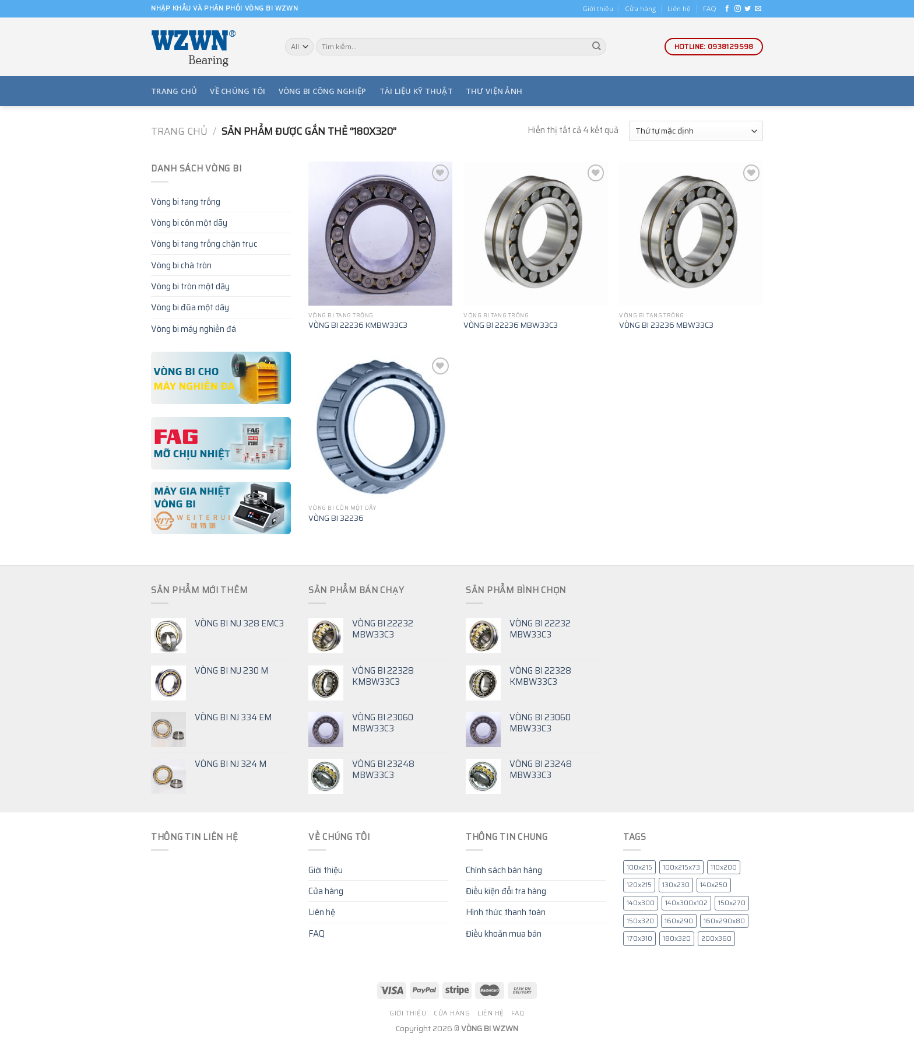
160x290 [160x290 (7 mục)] (679, 921)
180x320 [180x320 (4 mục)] (677, 938)
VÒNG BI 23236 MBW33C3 (666, 325)
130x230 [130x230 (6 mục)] (676, 885)
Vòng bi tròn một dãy (190, 286)
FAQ (709, 8)
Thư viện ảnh (494, 91)
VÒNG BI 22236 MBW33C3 (510, 325)
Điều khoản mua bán (504, 933)
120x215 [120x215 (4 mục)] (639, 885)
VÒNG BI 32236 (336, 518)
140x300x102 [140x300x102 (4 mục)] (686, 903)
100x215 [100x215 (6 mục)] (639, 867)
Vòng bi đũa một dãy (190, 307)
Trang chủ (174, 91)
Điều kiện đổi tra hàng (506, 891)
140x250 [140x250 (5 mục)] (713, 885)
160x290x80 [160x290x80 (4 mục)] (724, 921)
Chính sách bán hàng (504, 870)
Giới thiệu (597, 8)
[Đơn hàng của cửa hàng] (696, 131)
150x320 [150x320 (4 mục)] (640, 921)
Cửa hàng (640, 8)
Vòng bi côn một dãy (189, 222)
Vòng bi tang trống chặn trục (204, 243)
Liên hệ (679, 8)
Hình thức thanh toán (506, 912)
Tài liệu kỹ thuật (416, 91)
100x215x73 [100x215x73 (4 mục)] (681, 867)
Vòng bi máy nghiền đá (193, 328)
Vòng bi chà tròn (181, 265)
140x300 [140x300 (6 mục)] (641, 903)
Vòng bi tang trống (185, 201)
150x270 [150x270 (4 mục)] (732, 903)
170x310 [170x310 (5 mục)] (639, 938)
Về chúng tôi (237, 91)
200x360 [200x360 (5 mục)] (716, 938)
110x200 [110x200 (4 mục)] (724, 867)
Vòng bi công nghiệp (323, 91)
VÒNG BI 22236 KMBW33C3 (357, 325)
